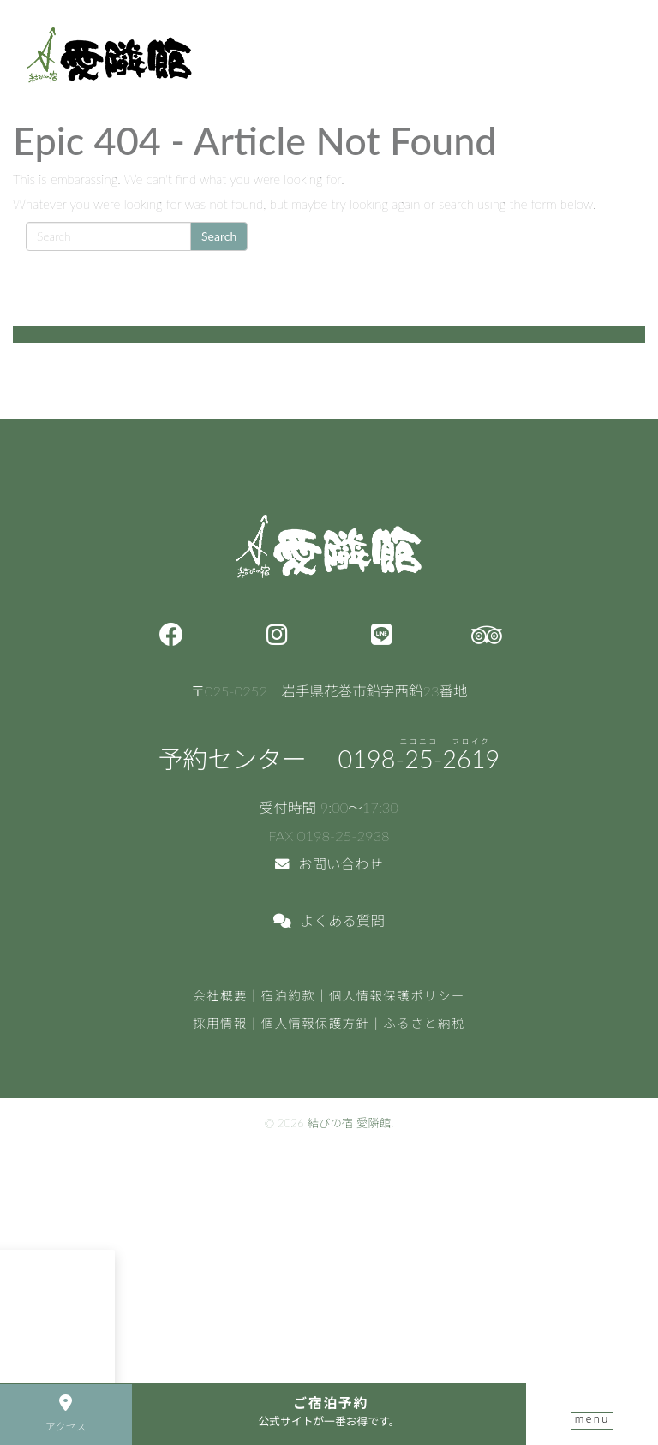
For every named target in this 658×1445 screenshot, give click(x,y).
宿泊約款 (288, 995)
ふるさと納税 (423, 1023)
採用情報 (220, 1023)
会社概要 (220, 995)
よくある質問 (329, 920)
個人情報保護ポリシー (397, 995)
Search (218, 236)
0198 (419, 758)
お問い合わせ (329, 864)
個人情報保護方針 (315, 1023)
